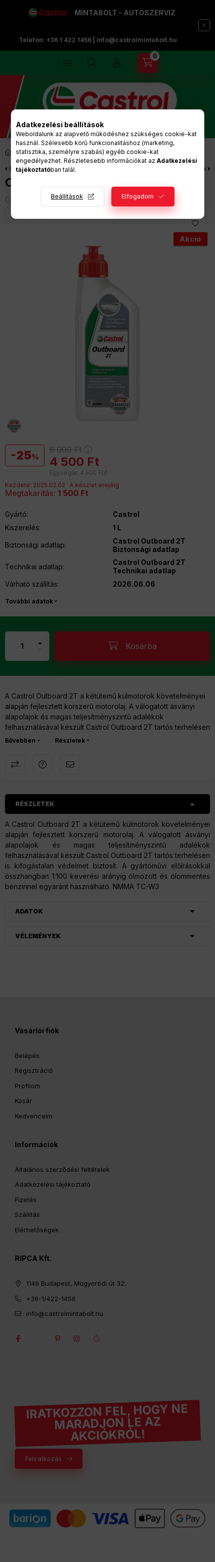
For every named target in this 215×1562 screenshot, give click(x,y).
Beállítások (67, 196)
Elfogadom (138, 196)
